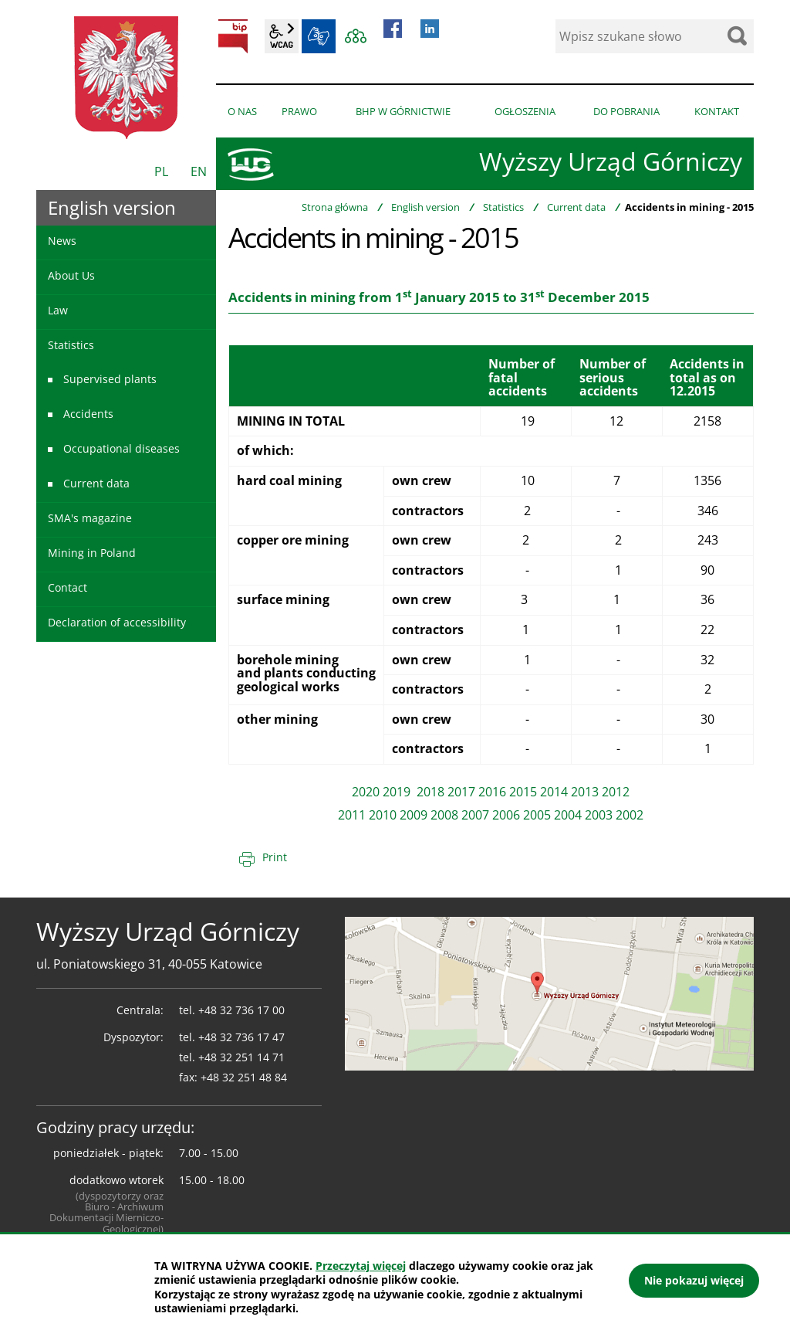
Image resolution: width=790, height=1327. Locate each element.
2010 (383, 814)
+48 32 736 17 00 (241, 1010)
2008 (444, 814)
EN (199, 171)
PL (161, 171)
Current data (576, 207)
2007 (475, 814)
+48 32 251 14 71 (241, 1057)
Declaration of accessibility (117, 622)
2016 (492, 791)
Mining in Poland (92, 552)
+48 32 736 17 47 (241, 1037)
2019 (398, 791)
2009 (413, 814)
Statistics (503, 207)
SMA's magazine (90, 518)
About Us (71, 275)
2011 (352, 814)
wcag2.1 (282, 36)
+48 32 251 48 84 (244, 1077)
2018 (430, 791)
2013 (585, 791)
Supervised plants (110, 379)
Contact (67, 587)
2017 (461, 791)
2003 (599, 814)
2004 (568, 814)
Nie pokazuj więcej (694, 1280)
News (62, 240)
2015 (523, 791)
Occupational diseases (121, 448)
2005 (537, 814)
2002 (629, 814)
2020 (366, 791)
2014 (554, 791)
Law (58, 310)
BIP (233, 36)
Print (274, 857)
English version (425, 207)
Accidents (88, 413)
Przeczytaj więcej (361, 1265)
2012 (616, 791)
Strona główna (335, 207)
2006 (506, 814)
